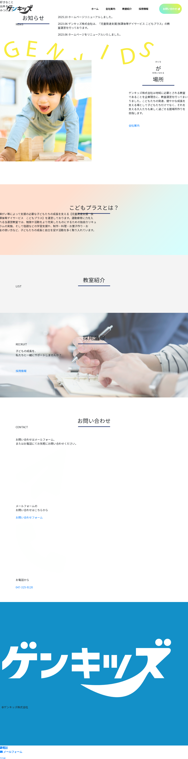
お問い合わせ (170, 8)
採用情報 (143, 8)
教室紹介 (127, 8)
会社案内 (110, 8)
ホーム (94, 8)
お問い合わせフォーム (29, 517)
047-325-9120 (24, 587)
